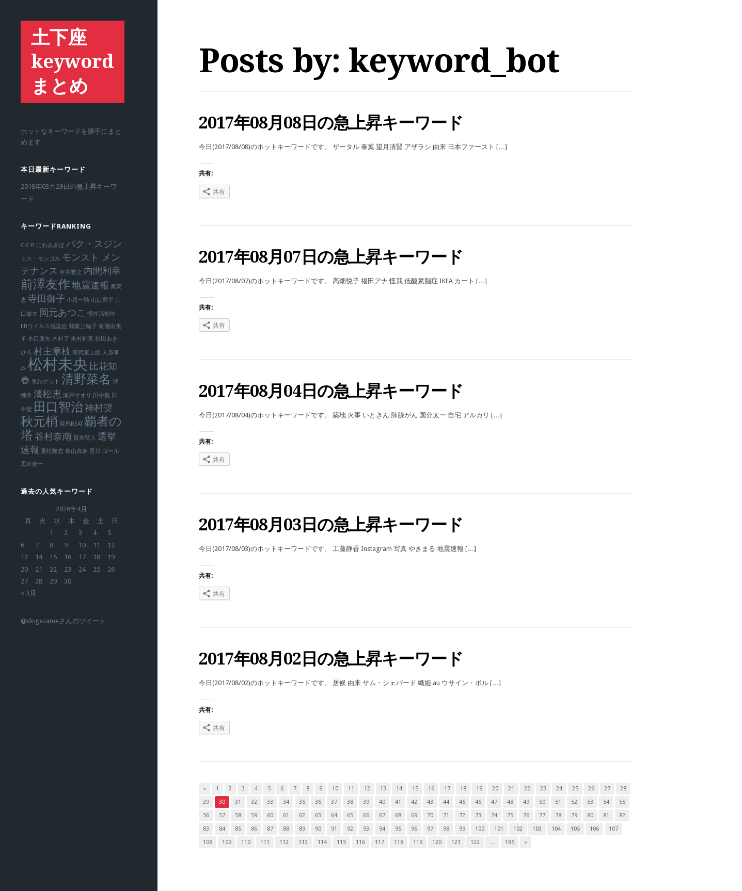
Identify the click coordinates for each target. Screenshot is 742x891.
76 (526, 815)
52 (574, 802)
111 (265, 842)
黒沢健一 (32, 464)
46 (478, 802)
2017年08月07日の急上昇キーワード (331, 257)
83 (206, 828)
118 (398, 842)
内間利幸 (102, 270)
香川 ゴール (104, 451)
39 (366, 802)
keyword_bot (454, 60)
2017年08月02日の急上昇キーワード (331, 659)
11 (351, 788)
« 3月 (28, 593)
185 (509, 842)
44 (446, 802)
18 (463, 788)
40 (382, 802)
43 (430, 802)
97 (430, 828)
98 (446, 828)
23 (543, 788)
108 (207, 842)
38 (350, 802)
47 (494, 802)
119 (417, 842)
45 (462, 802)
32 (254, 802)
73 (478, 815)
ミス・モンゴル (40, 258)
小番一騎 (78, 300)
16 (431, 788)
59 (254, 815)
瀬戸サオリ (77, 395)
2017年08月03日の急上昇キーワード (331, 524)
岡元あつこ (62, 312)
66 (366, 815)
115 (341, 842)
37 (334, 802)
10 (335, 788)
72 (462, 815)
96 (414, 828)
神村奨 (99, 407)
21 (511, 788)
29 (206, 802)
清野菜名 (86, 379)
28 (623, 788)
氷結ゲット (45, 381)
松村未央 (58, 364)
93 (366, 828)
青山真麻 (76, 451)
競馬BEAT (71, 423)
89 (302, 828)
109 (226, 842)
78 (558, 815)
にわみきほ (50, 245)
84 (222, 828)
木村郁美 (82, 338)
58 (238, 815)
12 (367, 788)
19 (479, 788)
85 (238, 828)
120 (436, 842)
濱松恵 (47, 393)
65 (350, 815)
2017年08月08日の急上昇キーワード (331, 123)
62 (302, 815)
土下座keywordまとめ (72, 61)
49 (526, 802)
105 (575, 828)
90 (318, 828)
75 (510, 815)
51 (558, 802)
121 (456, 842)
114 (322, 842)
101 (498, 828)
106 (594, 828)
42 (414, 802)
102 (518, 828)
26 (591, 788)
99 (462, 828)
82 (622, 815)
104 (556, 828)
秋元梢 (39, 421)
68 (398, 815)
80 (590, 815)
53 (590, 802)
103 (537, 828)
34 (286, 802)
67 (382, 815)
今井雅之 (70, 272)
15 (415, 788)
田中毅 (101, 395)
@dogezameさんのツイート (63, 621)
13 (383, 788)
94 (382, 828)
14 (399, 788)
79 (574, 815)
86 (254, 828)
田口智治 (58, 407)
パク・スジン (94, 243)
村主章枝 (52, 351)
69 (414, 815)
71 (446, 815)
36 (318, 802)
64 (334, 815)
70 (430, 815)
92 (350, 828)
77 (542, 815)
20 (495, 788)
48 (510, 802)
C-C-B (28, 245)
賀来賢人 (84, 437)
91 (334, 828)
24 (559, 788)
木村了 (60, 338)
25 (575, 788)
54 (606, 802)
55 (622, 802)
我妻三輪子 (83, 326)
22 (527, 788)
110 (245, 842)
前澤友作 (45, 284)
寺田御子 (46, 298)
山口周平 (102, 300)
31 (238, 802)
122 (475, 842)
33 (270, 802)
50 (542, 802)
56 (206, 815)
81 (606, 815)
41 (398, 802)
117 (379, 842)
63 (318, 815)
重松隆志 (52, 451)
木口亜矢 (39, 338)
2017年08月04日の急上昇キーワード (331, 391)
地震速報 (90, 285)
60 (270, 815)
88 (286, 828)
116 (360, 842)
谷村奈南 (53, 436)
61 (286, 815)
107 (613, 828)
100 (479, 828)
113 (303, 842)
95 (398, 828)
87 (270, 828)
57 (222, 815)
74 (494, 815)
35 (302, 802)
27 (607, 788)
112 (284, 842)
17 (447, 788)
